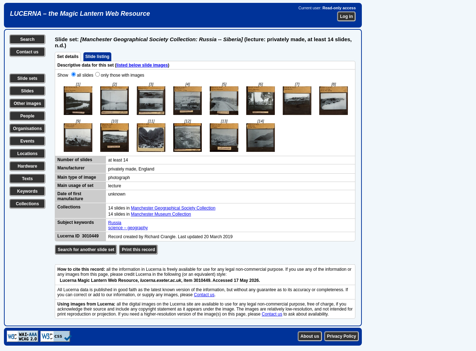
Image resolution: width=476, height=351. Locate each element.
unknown (116, 194)
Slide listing (97, 56)
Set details (67, 56)
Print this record (138, 249)
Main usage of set (75, 185)
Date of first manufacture (70, 196)
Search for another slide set (86, 249)
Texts (27, 178)
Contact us (27, 51)
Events (27, 141)
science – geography (128, 227)
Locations (27, 153)
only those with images (122, 75)
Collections (27, 203)
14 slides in (119, 208)
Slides (27, 90)
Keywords (27, 191)
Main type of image (76, 177)
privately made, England (131, 169)
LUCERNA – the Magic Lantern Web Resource (80, 13)
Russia (114, 222)
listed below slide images (142, 65)
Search (27, 39)
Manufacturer (70, 167)
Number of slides (74, 159)
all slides (85, 75)
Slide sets (27, 78)
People (27, 116)
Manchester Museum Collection (161, 214)
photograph (119, 177)
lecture (114, 185)
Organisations (27, 128)
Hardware (27, 166)
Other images (27, 103)
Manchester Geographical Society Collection (173, 208)
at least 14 (118, 160)
